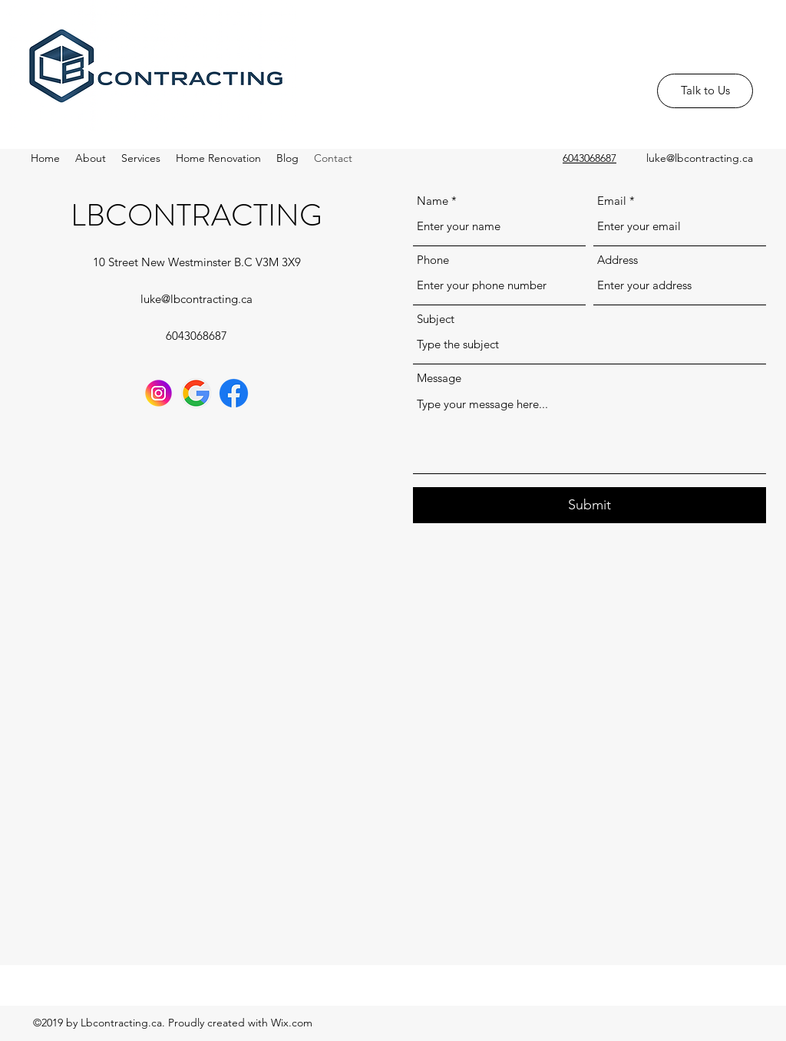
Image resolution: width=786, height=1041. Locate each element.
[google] (196, 393)
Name (432, 200)
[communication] (234, 393)
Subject (435, 318)
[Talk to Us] (705, 91)
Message (439, 378)
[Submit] (589, 505)
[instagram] (158, 393)
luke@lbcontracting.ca (699, 158)
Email (611, 200)
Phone (433, 259)
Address (617, 259)
